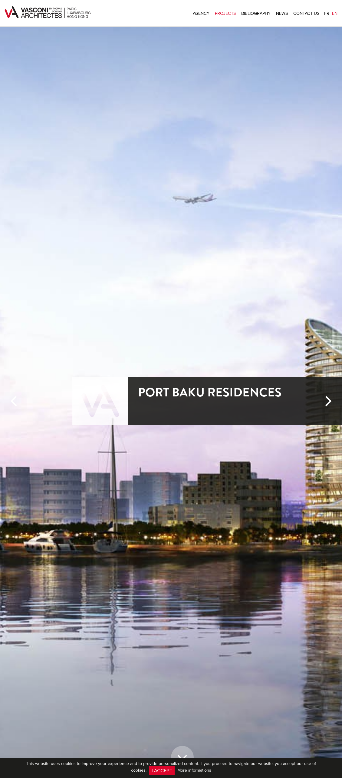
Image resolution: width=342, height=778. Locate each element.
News (282, 13)
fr (327, 13)
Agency (201, 13)
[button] (13, 584)
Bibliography (256, 13)
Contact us (306, 13)
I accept (162, 770)
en (334, 13)
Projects (225, 13)
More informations (194, 770)
